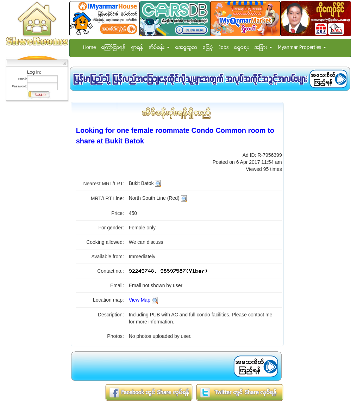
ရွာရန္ (137, 47)
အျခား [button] (263, 47)
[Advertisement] (35, 209)
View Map (139, 300)
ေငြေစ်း (241, 47)
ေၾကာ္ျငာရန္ (113, 47)
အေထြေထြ (186, 47)
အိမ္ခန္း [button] (159, 47)
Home (89, 47)
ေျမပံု (208, 47)
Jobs (223, 47)
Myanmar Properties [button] (302, 47)
